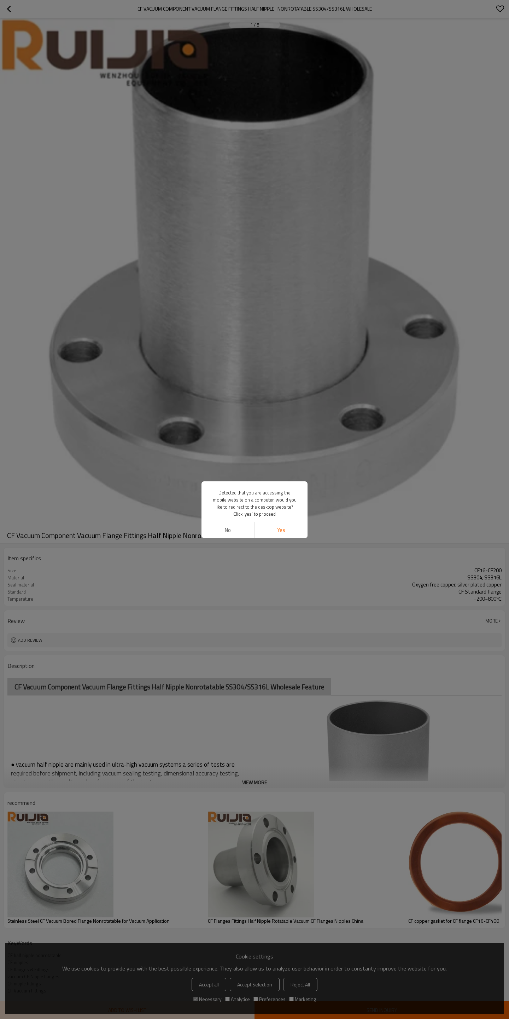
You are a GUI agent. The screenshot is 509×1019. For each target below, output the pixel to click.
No (228, 530)
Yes (281, 530)
